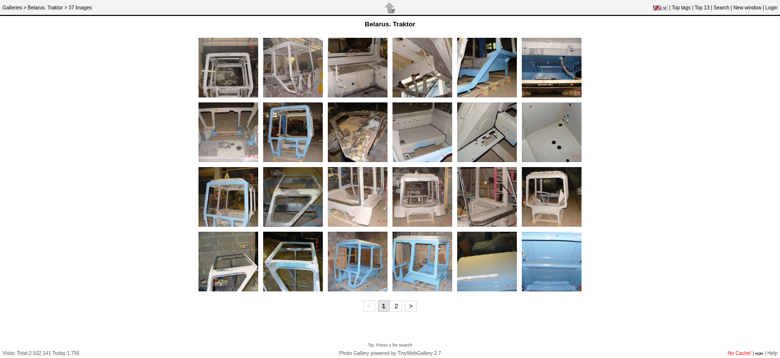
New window (747, 7)
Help (772, 353)
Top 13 (701, 7)
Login (772, 7)
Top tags (681, 7)
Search (721, 7)
